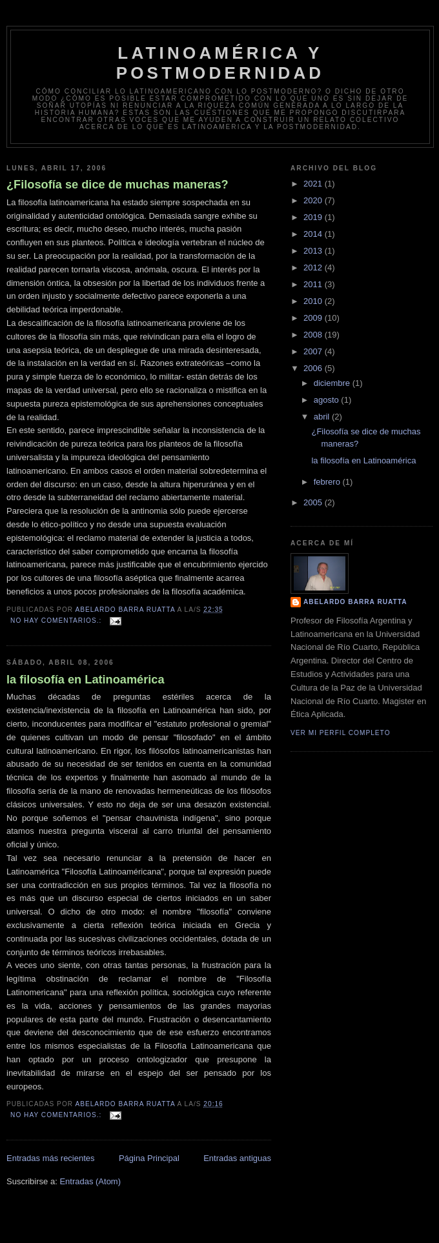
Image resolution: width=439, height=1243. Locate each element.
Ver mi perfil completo (341, 732)
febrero (328, 482)
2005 (314, 502)
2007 (314, 351)
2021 (314, 183)
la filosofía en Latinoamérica (85, 679)
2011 (314, 284)
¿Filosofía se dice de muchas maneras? (117, 184)
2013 (314, 251)
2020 (314, 200)
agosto (328, 400)
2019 (314, 217)
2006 (314, 368)
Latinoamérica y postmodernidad (220, 63)
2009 (314, 318)
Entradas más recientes (50, 1158)
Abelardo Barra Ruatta (355, 601)
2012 (314, 267)
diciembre (333, 383)
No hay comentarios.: (57, 620)
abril (323, 416)
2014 (314, 234)
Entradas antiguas (237, 1158)
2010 (314, 301)
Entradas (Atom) (90, 1181)
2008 (314, 334)
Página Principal (149, 1158)
